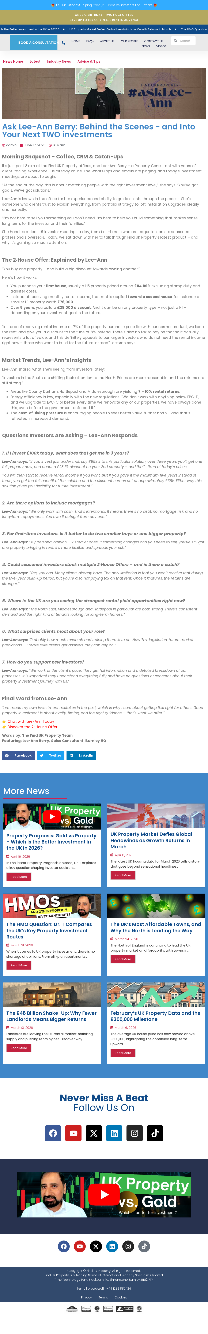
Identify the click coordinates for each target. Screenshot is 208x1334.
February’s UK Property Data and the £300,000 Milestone (150, 1025)
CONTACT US (153, 41)
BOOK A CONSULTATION (36, 42)
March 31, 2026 (22, 953)
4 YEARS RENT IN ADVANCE (119, 20)
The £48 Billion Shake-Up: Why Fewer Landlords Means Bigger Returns (49, 1029)
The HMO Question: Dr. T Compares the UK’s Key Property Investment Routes (46, 937)
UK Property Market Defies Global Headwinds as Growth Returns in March (139, 29)
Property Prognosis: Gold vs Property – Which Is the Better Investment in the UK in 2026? (48, 845)
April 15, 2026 (20, 861)
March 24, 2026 (126, 953)
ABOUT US (107, 41)
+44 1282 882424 (118, 1306)
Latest (40, 62)
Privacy (86, 1315)
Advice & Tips (102, 62)
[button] (18, 757)
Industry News (68, 62)
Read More (19, 881)
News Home (15, 62)
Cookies (121, 1315)
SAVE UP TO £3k (81, 20)
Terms (103, 1315)
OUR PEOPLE (129, 41)
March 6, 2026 (125, 1037)
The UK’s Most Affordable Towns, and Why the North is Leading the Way (150, 937)
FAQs (90, 41)
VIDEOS (161, 46)
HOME (76, 41)
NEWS (146, 46)
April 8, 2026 (124, 859)
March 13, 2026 (22, 1044)
